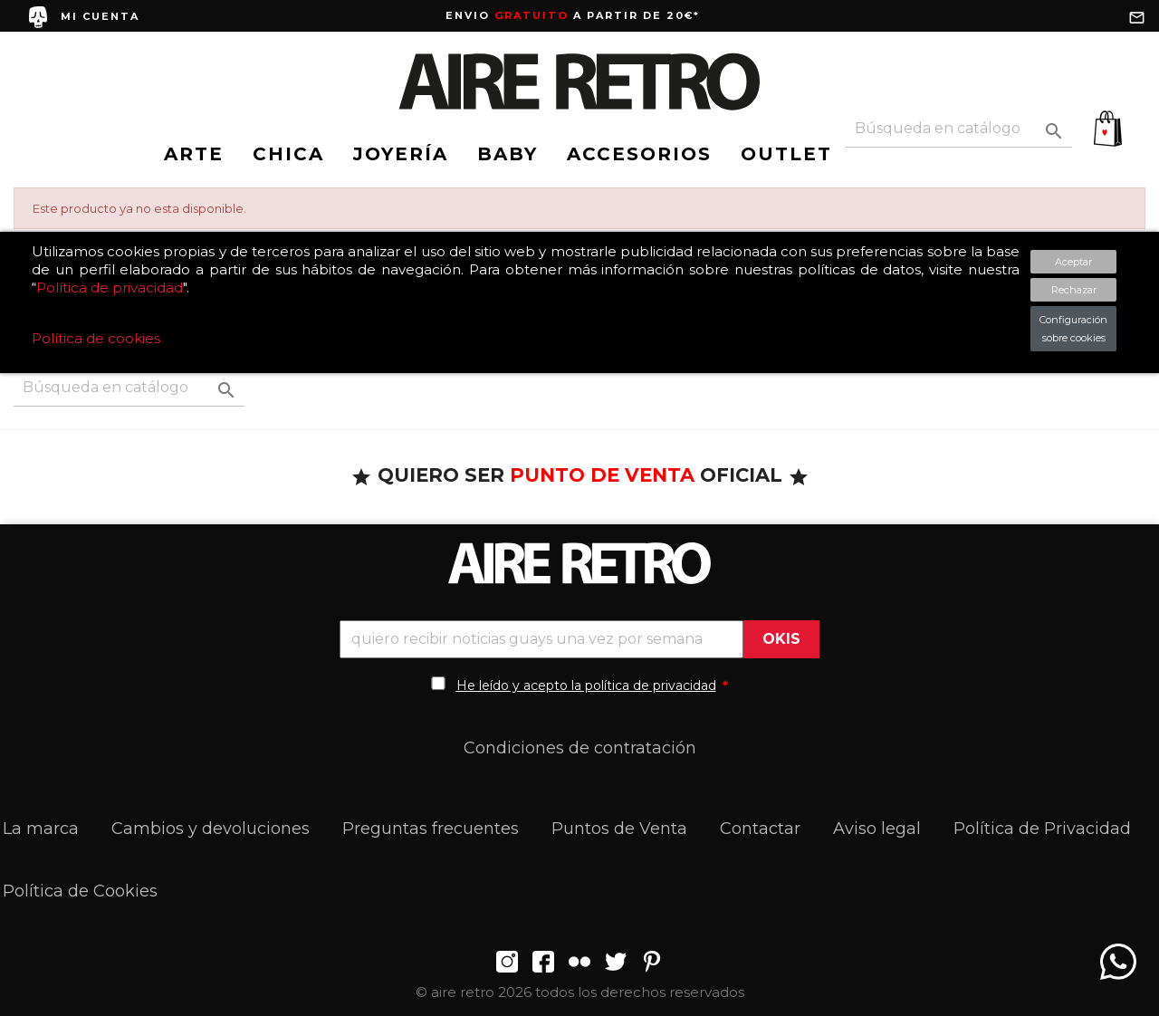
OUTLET (786, 154)
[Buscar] (959, 129)
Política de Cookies (80, 891)
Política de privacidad (109, 287)
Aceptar (1073, 261)
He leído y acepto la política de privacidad (586, 685)
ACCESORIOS (639, 154)
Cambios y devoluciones (210, 829)
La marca (41, 829)
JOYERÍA (400, 154)
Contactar (760, 829)
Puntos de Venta (619, 829)
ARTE (194, 154)
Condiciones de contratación (580, 748)
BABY (507, 154)
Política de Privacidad (1042, 829)
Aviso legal (877, 829)
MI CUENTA (100, 16)
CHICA (288, 154)
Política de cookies (96, 338)
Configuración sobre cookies (1073, 328)
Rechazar (1074, 289)
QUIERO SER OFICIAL (579, 475)
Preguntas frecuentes (430, 829)
